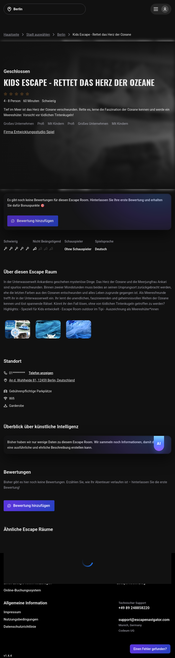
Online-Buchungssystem (22, 590)
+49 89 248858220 (133, 608)
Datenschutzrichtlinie (20, 627)
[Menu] (160, 9)
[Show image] (17, 329)
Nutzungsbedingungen (21, 619)
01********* (17, 373)
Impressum (12, 612)
